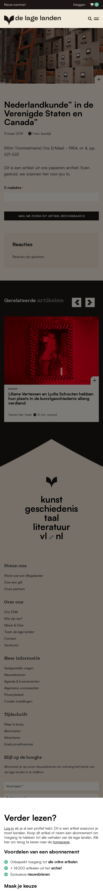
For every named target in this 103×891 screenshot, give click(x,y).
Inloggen (79, 5)
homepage (61, 842)
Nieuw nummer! (15, 5)
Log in (9, 828)
